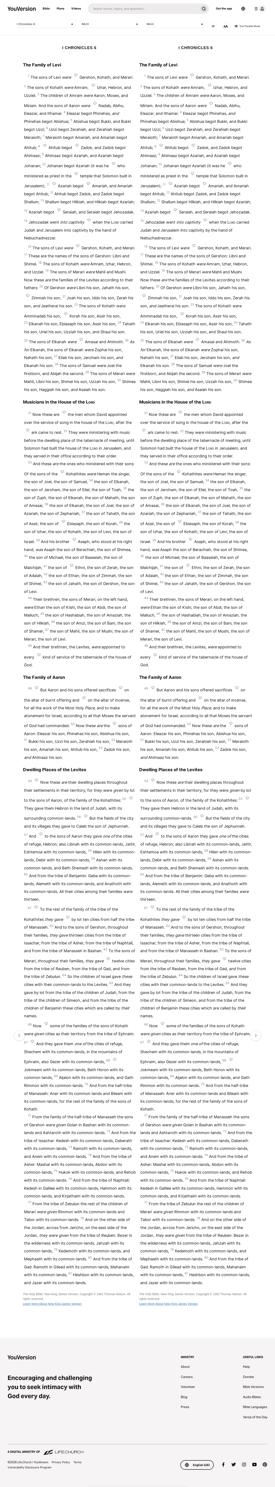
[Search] (143, 8)
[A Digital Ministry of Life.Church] (137, 1450)
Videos (76, 8)
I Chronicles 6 (46, 24)
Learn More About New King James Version (52, 1304)
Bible (46, 8)
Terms (77, 1462)
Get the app (224, 8)
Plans (60, 8)
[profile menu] (259, 8)
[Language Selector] (243, 8)
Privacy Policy (61, 1462)
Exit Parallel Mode (247, 26)
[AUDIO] (213, 26)
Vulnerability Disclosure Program (29, 1467)
